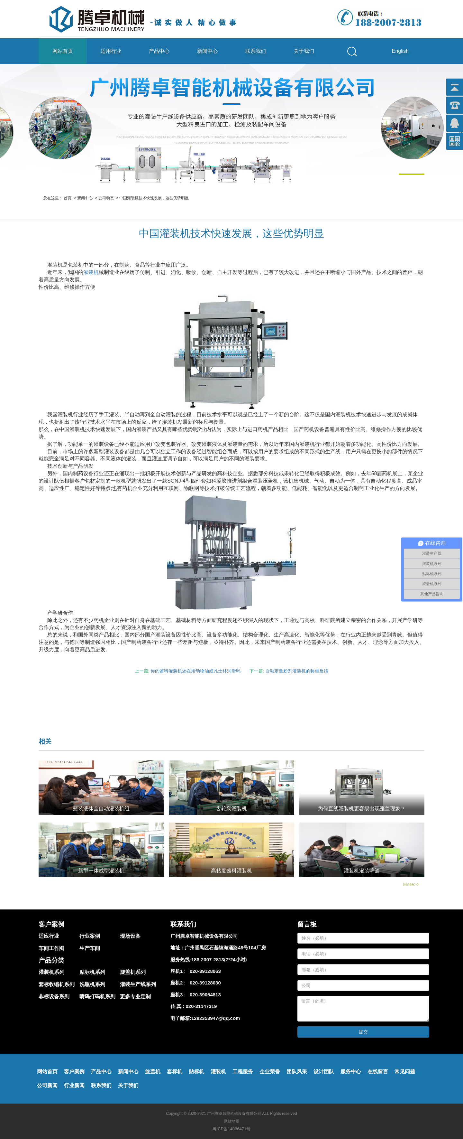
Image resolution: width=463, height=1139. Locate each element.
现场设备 (130, 936)
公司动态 (106, 198)
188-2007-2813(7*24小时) (219, 959)
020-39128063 (204, 971)
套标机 (174, 1071)
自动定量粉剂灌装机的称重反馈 (296, 670)
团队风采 (296, 1071)
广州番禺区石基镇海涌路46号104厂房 (225, 947)
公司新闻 (47, 1085)
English (400, 51)
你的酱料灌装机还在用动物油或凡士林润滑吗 (195, 670)
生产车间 (89, 948)
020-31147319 (201, 1006)
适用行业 (111, 51)
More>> (411, 884)
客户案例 (74, 1071)
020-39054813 (204, 994)
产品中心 (159, 51)
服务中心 (350, 1071)
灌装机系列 (51, 972)
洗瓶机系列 (92, 984)
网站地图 (231, 1121)
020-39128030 (204, 982)
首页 (67, 198)
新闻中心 (207, 51)
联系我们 (255, 51)
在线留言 (378, 1071)
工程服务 (242, 1071)
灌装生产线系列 (138, 984)
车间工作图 (51, 948)
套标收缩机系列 (57, 984)
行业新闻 (74, 1085)
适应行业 (49, 936)
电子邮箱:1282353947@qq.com (205, 1018)
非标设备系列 (54, 996)
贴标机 (196, 1071)
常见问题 (405, 1071)
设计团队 (323, 1071)
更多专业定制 (135, 996)
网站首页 (62, 51)
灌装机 (91, 272)
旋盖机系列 (133, 972)
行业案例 (89, 936)
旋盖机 (152, 1071)
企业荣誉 (269, 1071)
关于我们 (304, 51)
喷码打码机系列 (97, 996)
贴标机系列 (92, 972)
